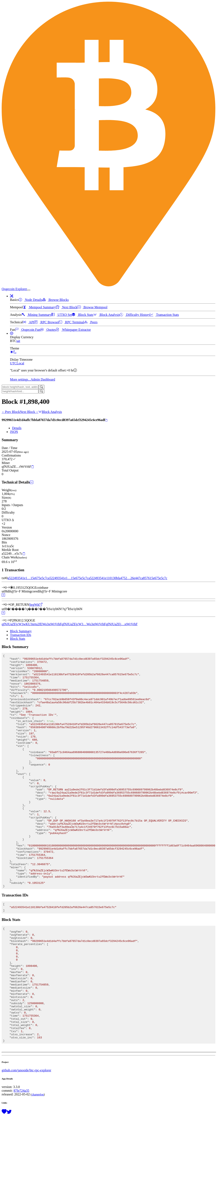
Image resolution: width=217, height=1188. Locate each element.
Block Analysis (50, 412)
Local (20, 363)
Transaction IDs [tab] (20, 635)
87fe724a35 (21, 1162)
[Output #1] (8, 620)
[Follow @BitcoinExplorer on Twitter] (9, 1183)
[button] (11, 296)
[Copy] (106, 420)
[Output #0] (8, 604)
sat (18, 341)
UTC (13, 363)
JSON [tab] (14, 431)
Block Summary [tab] (21, 631)
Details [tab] (16, 428)
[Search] (41, 387)
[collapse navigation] (28, 290)
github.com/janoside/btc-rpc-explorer (26, 1142)
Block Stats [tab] (17, 638)
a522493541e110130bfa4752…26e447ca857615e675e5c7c (127, 578)
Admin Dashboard (43, 379)
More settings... (20, 379)
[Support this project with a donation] (4, 1183)
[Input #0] (8, 587)
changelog (38, 1166)
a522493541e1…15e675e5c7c (27, 578)
